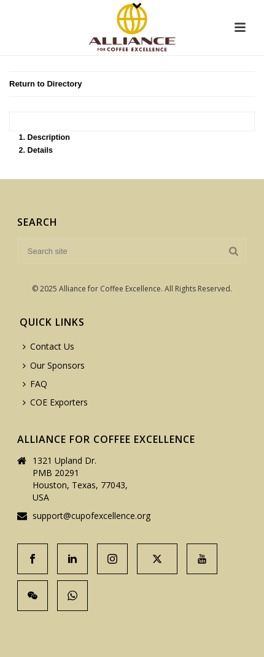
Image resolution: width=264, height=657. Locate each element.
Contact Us (48, 346)
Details (40, 150)
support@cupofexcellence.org (91, 515)
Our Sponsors (54, 365)
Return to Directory (45, 83)
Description (49, 137)
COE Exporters (55, 402)
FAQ (35, 384)
